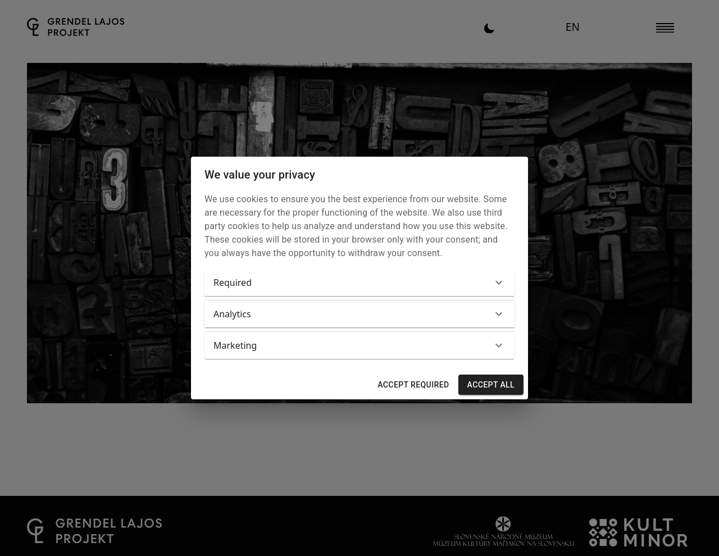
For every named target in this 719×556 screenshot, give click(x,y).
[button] (359, 282)
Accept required (413, 385)
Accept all (491, 385)
